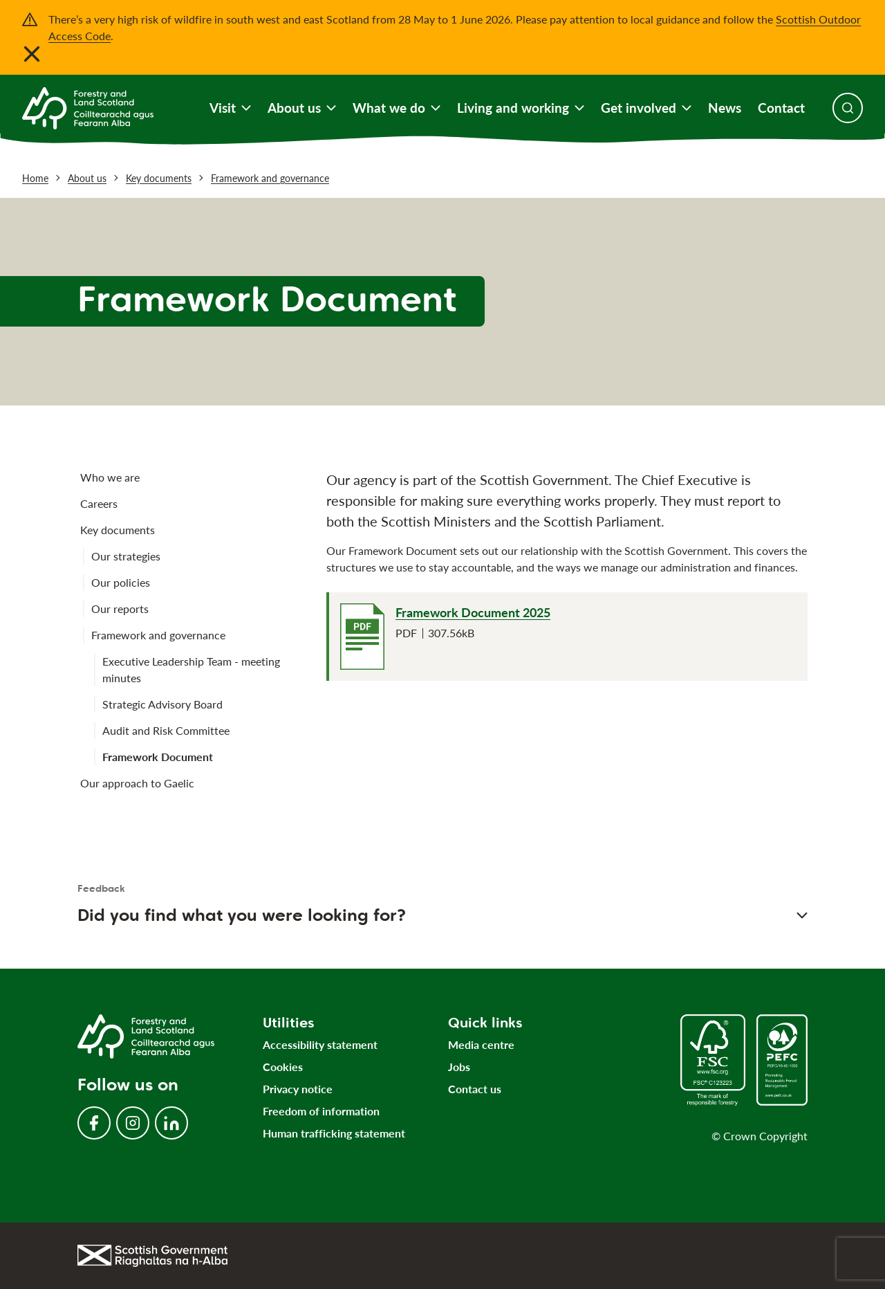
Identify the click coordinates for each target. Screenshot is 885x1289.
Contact (781, 108)
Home (35, 178)
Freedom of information (321, 1110)
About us (302, 108)
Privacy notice (298, 1088)
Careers (99, 503)
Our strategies (125, 556)
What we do (396, 108)
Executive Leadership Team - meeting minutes (191, 669)
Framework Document (157, 756)
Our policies (120, 582)
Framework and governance (270, 178)
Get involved (646, 108)
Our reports (120, 608)
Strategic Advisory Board (162, 704)
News (724, 108)
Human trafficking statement (334, 1133)
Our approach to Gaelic (137, 782)
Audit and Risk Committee (166, 730)
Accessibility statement (320, 1044)
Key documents (159, 178)
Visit (230, 108)
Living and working (520, 108)
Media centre (481, 1044)
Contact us (474, 1088)
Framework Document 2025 (472, 612)
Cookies (283, 1066)
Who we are (110, 477)
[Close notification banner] (31, 54)
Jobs (459, 1066)
